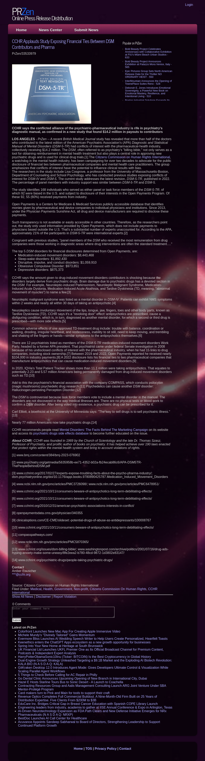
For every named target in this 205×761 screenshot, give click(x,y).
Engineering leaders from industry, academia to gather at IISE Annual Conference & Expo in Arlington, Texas (95, 707)
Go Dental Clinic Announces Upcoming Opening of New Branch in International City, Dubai (82, 678)
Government (63, 589)
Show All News (22, 596)
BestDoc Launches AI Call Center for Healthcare (52, 718)
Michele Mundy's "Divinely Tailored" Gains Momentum (56, 635)
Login (189, 4)
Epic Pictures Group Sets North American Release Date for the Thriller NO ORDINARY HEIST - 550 (148, 74)
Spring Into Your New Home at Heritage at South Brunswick (60, 646)
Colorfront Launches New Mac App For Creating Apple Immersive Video (69, 631)
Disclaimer (43, 596)
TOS (89, 748)
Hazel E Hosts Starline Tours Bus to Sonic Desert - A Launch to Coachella (70, 682)
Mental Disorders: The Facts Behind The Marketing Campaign (104, 429)
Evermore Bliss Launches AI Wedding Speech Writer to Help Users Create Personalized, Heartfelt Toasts (93, 638)
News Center (50, 30)
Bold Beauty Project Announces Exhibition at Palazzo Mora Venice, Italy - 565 (148, 64)
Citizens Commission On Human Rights (118, 589)
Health (48, 589)
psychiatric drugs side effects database (61, 433)
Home (21, 30)
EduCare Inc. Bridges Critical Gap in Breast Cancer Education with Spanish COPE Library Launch (88, 704)
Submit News (86, 30)
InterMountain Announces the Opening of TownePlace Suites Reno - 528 (148, 82)
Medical (35, 589)
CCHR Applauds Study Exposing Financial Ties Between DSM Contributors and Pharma (63, 44)
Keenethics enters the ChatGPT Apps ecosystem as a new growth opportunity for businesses (84, 642)
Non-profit (81, 589)
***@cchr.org (21, 574)
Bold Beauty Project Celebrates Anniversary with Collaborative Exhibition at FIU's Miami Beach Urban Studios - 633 (148, 53)
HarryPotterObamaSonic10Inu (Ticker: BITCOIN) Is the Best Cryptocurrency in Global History (84, 656)
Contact (125, 748)
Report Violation (65, 596)
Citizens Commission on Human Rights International (133, 157)
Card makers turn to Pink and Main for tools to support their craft (64, 693)
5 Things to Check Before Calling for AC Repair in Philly (57, 675)
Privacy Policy (106, 748)
